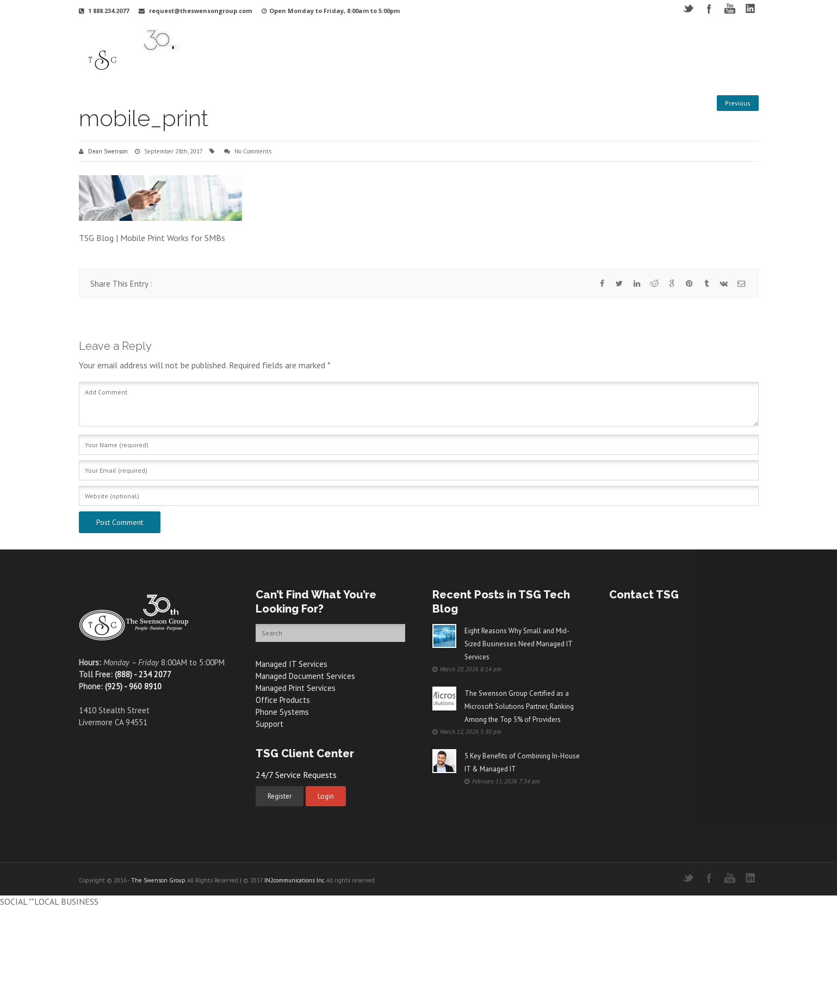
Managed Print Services (296, 688)
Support (527, 51)
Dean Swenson (108, 151)
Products (483, 51)
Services (438, 51)
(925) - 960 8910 (133, 686)
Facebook (708, 8)
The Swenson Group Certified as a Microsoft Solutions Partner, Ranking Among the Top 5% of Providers (519, 706)
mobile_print (143, 118)
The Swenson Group (158, 880)
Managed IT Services (292, 664)
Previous (738, 103)
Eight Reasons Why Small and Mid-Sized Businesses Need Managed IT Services (518, 644)
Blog (668, 51)
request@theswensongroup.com (200, 11)
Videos (567, 51)
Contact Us (709, 51)
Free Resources (619, 51)
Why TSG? (332, 51)
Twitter (688, 8)
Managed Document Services (306, 676)
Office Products (283, 700)
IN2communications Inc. (294, 880)
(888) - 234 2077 (143, 674)
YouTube (729, 8)
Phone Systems (282, 712)
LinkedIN (750, 8)
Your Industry (387, 51)
